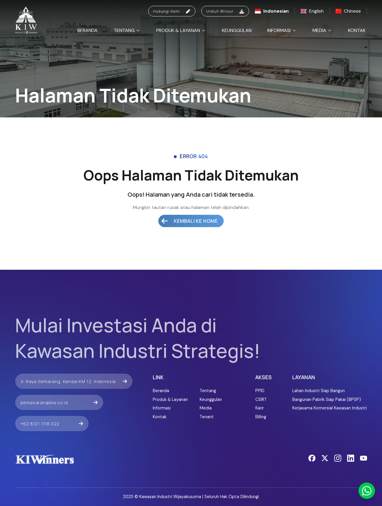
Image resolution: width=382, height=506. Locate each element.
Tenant (207, 416)
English (312, 11)
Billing (260, 416)
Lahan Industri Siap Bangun (318, 390)
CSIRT (261, 399)
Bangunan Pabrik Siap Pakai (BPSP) (326, 399)
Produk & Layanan (181, 30)
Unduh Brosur (225, 11)
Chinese (348, 11)
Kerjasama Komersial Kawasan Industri (329, 408)
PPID (259, 390)
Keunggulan (237, 30)
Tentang (127, 30)
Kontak (357, 30)
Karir (259, 408)
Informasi (281, 30)
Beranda (87, 30)
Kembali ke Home (189, 212)
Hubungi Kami (172, 11)
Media (322, 30)
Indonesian (272, 11)
